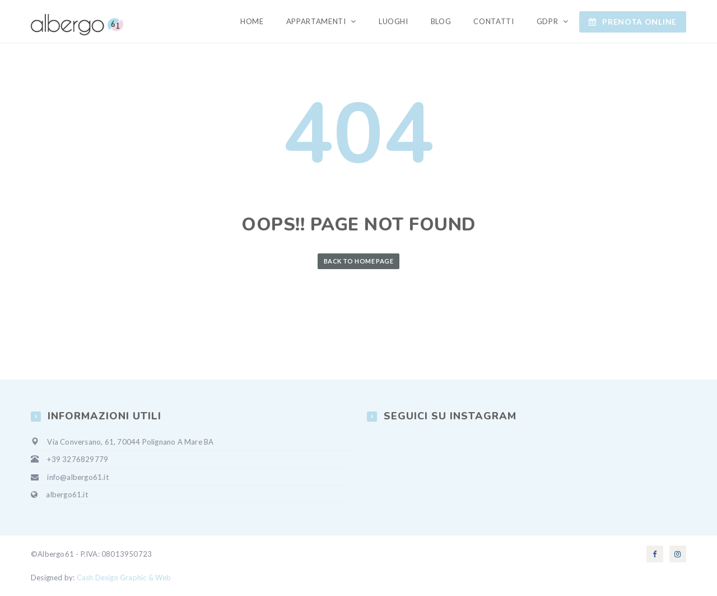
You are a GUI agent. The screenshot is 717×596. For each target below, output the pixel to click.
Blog (441, 21)
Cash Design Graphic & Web (124, 577)
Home (252, 21)
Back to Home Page (358, 261)
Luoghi (393, 21)
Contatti (493, 21)
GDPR (548, 21)
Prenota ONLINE (633, 21)
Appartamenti (317, 21)
